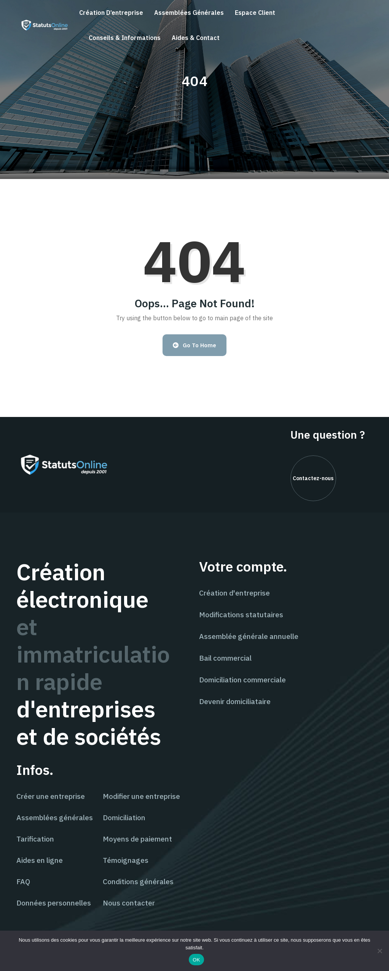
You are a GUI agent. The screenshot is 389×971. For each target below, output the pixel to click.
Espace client (255, 12)
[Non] (379, 951)
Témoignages (125, 860)
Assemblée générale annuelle (248, 636)
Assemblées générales (189, 12)
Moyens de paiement (137, 838)
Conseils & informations (125, 38)
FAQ (23, 881)
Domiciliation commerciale (242, 679)
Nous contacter (129, 902)
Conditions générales (138, 881)
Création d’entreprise (111, 12)
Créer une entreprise (50, 796)
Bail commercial (225, 658)
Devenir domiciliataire (235, 701)
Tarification (35, 838)
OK (196, 960)
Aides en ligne (39, 860)
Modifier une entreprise (141, 796)
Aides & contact (196, 38)
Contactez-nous (313, 478)
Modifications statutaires (241, 614)
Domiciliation (124, 817)
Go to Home (195, 345)
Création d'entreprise (234, 592)
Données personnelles (53, 902)
